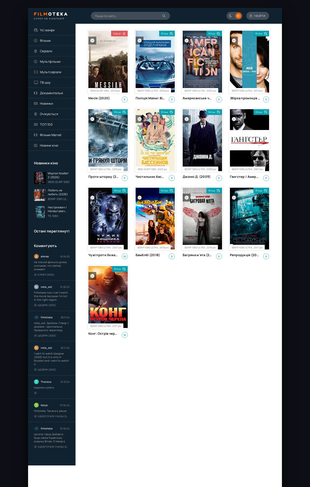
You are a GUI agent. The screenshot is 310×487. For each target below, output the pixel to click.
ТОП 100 (46, 124)
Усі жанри (47, 30)
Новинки (46, 103)
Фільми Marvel (50, 135)
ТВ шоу (45, 82)
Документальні (51, 93)
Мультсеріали (50, 72)
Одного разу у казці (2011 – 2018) (52, 417)
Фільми (45, 40)
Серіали (46, 51)
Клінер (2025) (44, 275)
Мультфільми (50, 61)
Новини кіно (49, 145)
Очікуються (49, 114)
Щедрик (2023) (45, 306)
